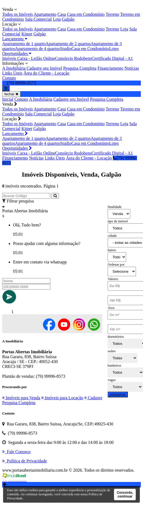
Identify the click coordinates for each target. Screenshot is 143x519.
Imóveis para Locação (62, 397)
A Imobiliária (14, 68)
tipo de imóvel (118, 221)
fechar (11, 94)
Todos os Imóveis (17, 14)
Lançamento (14, 38)
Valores (113, 279)
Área (111, 308)
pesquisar (118, 394)
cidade (112, 236)
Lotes (114, 48)
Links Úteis (12, 73)
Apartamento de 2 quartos (68, 43)
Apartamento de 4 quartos (37, 48)
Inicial (7, 99)
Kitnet (26, 34)
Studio (66, 48)
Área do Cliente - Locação (46, 73)
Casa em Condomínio (86, 14)
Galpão (68, 19)
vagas (112, 380)
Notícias (132, 68)
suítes (112, 351)
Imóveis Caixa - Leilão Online (28, 58)
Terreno (112, 14)
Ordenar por (116, 264)
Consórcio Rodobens (73, 58)
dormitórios (116, 337)
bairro (112, 250)
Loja (57, 19)
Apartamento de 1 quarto (24, 43)
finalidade (115, 207)
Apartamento (45, 14)
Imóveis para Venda (21, 397)
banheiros (114, 365)
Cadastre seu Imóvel (44, 68)
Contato (9, 78)
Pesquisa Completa (79, 68)
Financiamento (110, 68)
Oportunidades (16, 53)
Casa (61, 14)
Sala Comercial (38, 19)
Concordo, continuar (125, 494)
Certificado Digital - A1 (112, 58)
